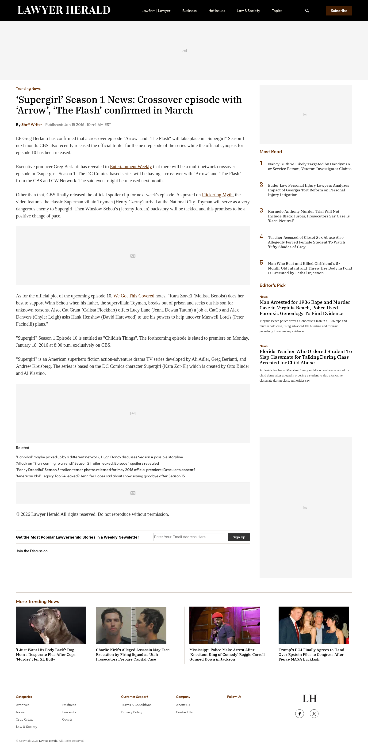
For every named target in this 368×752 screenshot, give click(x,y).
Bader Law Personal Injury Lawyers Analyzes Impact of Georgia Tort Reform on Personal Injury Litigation (308, 190)
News (264, 297)
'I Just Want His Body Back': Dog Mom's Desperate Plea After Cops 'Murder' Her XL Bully (46, 654)
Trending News (28, 88)
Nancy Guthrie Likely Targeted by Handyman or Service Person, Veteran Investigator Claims (310, 166)
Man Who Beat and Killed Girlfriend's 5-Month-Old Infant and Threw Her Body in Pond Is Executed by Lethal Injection (310, 268)
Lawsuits (69, 712)
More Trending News (37, 601)
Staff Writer (32, 124)
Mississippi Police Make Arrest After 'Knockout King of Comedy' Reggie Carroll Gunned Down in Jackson (227, 654)
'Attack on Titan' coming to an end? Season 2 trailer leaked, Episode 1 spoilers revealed (87, 463)
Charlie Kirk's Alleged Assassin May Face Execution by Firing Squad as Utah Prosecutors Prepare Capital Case (133, 654)
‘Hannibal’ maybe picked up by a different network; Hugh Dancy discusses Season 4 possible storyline (99, 457)
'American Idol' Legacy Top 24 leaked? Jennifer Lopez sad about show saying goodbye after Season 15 (100, 476)
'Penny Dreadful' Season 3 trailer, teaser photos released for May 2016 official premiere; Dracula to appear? (106, 469)
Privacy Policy (131, 712)
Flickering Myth (217, 194)
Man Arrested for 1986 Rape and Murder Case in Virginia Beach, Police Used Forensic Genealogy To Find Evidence (305, 307)
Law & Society (248, 10)
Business (189, 10)
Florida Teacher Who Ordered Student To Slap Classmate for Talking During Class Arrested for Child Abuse (306, 357)
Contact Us (184, 712)
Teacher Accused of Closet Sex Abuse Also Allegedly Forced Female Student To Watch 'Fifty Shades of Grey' (306, 242)
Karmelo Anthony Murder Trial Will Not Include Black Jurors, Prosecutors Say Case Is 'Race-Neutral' (309, 216)
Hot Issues (216, 10)
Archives (23, 705)
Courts (67, 719)
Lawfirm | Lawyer (156, 10)
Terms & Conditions (136, 705)
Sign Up (239, 537)
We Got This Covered (133, 295)
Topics (277, 10)
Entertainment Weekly (131, 166)
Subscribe (339, 10)
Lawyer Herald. (48, 740)
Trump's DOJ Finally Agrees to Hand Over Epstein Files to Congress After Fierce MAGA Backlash (311, 654)
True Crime (25, 719)
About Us (183, 705)
